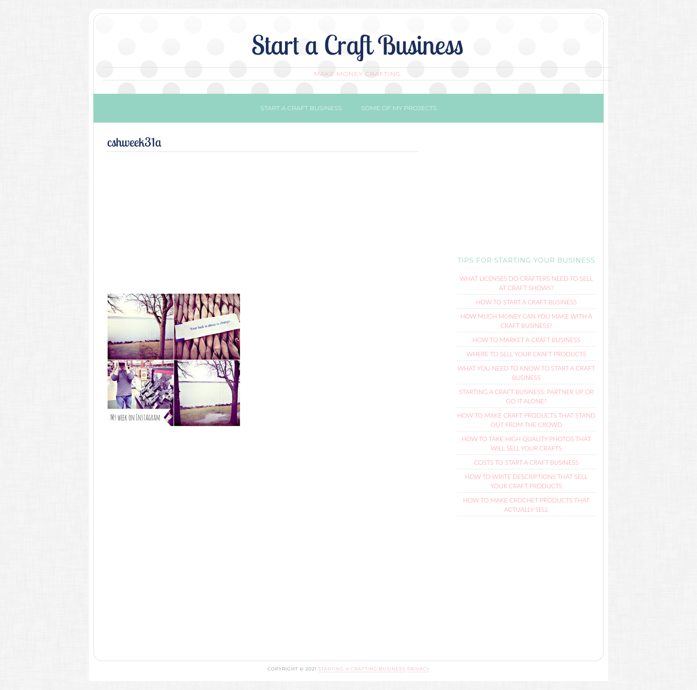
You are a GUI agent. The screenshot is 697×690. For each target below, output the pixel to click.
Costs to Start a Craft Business (526, 462)
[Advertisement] (262, 226)
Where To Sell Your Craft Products (526, 354)
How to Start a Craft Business (526, 302)
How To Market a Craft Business (527, 339)
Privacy (418, 669)
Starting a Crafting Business (361, 669)
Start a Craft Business (358, 44)
